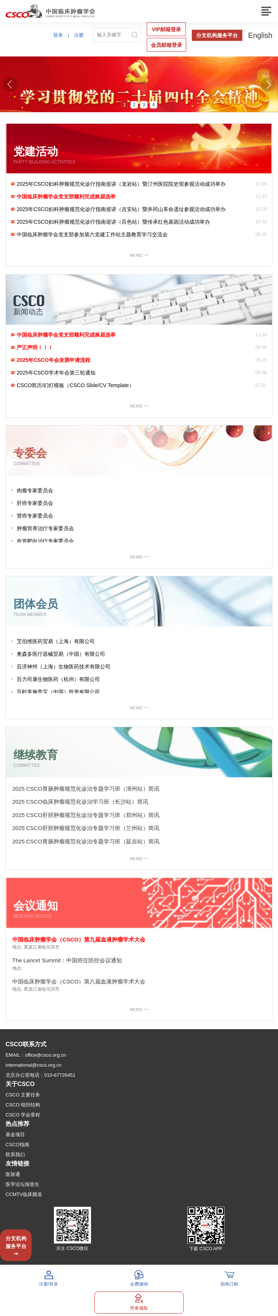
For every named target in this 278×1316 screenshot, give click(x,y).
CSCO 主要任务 (23, 1095)
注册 (79, 35)
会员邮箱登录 (166, 45)
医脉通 (13, 1174)
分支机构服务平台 (217, 35)
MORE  (139, 255)
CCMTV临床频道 (24, 1194)
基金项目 (15, 1134)
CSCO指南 (17, 1144)
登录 (58, 35)
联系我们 (15, 1154)
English (260, 35)
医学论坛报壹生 (22, 1184)
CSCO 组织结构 (23, 1105)
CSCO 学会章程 (23, 1115)
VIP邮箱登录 (166, 29)
